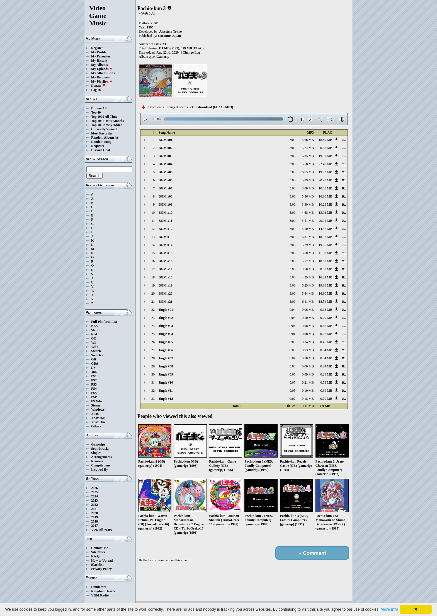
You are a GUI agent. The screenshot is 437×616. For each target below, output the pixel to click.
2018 (94, 521)
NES (94, 326)
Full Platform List (104, 322)
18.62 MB (325, 261)
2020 (94, 513)
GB (93, 359)
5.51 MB (308, 221)
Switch (96, 351)
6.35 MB (308, 156)
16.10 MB (325, 196)
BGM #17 (166, 269)
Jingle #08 (166, 366)
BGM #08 (166, 196)
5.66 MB (308, 140)
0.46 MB (326, 342)
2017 (94, 526)
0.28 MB (326, 374)
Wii (93, 343)
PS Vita (96, 401)
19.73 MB (325, 172)
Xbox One (98, 422)
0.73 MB (326, 382)
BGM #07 (166, 188)
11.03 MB (325, 253)
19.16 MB (325, 285)
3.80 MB (308, 188)
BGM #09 (166, 204)
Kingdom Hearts (103, 591)
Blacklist (97, 565)
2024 (94, 496)
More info (389, 609)
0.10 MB (308, 318)
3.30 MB (308, 204)
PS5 (94, 393)
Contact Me (99, 548)
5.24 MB (308, 148)
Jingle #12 (166, 399)
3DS (94, 372)
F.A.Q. (95, 556)
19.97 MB (325, 156)
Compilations (100, 465)
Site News (98, 552)
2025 (94, 492)
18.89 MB (325, 140)
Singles (96, 453)
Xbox (95, 414)
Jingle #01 (166, 310)
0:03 (292, 366)
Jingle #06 (166, 350)
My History (99, 60)
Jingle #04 (166, 334)
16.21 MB (325, 277)
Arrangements (101, 457)
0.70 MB (326, 399)
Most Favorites (102, 133)
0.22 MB (326, 334)
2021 (94, 509)
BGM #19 (166, 285)
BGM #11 (165, 221)
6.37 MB (308, 237)
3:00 (292, 140)
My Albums (99, 65)
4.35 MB (308, 277)
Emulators (98, 587)
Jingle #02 (166, 318)
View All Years (101, 530)
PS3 (94, 384)
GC (93, 338)
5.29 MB (308, 245)
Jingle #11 (166, 391)
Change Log (191, 52)
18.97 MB (325, 237)
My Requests (100, 77)
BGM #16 (166, 261)
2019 (94, 517)
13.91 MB (325, 213)
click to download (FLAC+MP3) (210, 107)
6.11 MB (308, 302)
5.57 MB (308, 261)
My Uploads (101, 69)
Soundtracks (100, 449)
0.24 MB (326, 366)
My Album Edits (103, 73)
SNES (95, 330)
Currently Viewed (103, 129)
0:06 (292, 342)
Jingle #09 (166, 374)
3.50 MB (308, 269)
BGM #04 (166, 164)
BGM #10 (166, 213)
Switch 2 (97, 355)
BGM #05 (166, 172)
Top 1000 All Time (104, 117)
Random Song (101, 142)
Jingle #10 (166, 382)
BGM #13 (166, 237)
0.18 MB (326, 326)
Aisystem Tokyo (170, 31)
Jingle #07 (166, 358)
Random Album (102, 137)
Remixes (97, 461)
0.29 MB (326, 318)
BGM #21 (166, 302)
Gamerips (98, 444)
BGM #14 (166, 245)
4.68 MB (308, 213)
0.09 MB (308, 374)
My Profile (98, 52)
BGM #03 (166, 156)
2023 (94, 500)
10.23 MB (325, 204)
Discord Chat (100, 150)
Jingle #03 (166, 326)
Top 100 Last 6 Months (107, 121)
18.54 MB (325, 302)
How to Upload (102, 560)
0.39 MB (326, 391)
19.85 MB (325, 245)
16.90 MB (325, 293)
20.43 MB (325, 180)
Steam (95, 405)
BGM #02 (166, 148)
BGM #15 (166, 253)
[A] (117, 137)
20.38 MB (325, 148)
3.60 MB (308, 253)
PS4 (94, 389)
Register (97, 48)
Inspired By (99, 469)
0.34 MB (326, 350)
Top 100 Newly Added (106, 125)
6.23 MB (308, 285)
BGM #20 (166, 293)
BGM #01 (166, 140)
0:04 (292, 310)
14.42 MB (325, 229)
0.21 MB (308, 382)
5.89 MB (308, 180)
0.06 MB (308, 310)
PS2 (94, 380)
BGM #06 (166, 180)
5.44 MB (308, 293)
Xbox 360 (98, 418)
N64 (94, 334)
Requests (97, 146)
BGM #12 (166, 229)
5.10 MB (308, 229)
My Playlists (102, 81)
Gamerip (162, 57)
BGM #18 (166, 277)
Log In (96, 90)
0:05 (292, 350)
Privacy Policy (101, 569)
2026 (94, 488)
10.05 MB (325, 188)
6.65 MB (308, 172)
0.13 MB (326, 310)
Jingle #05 (166, 342)
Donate (98, 86)
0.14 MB (308, 342)
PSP (94, 397)
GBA (94, 363)
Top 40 (96, 112)
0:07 (292, 382)
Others (96, 426)
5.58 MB (308, 164)
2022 (94, 505)
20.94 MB (325, 221)
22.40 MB (325, 164)
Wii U (95, 347)
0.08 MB (308, 326)
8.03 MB (326, 269)
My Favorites (100, 56)
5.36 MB (308, 196)
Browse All (98, 108)
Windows (98, 410)
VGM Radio (100, 595)
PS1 (94, 376)
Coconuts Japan (169, 36)
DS (93, 368)
